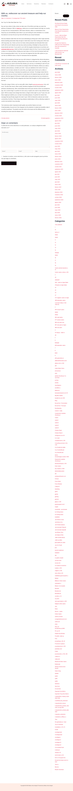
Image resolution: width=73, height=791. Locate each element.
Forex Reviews (59, 490)
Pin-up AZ (57, 639)
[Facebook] (68, 4)
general (57, 506)
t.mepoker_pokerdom (60, 724)
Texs (56, 729)
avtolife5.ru (58, 393)
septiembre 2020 (59, 199)
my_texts (57, 607)
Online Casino (58, 622)
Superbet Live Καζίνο (60, 699)
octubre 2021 (58, 166)
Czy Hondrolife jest (60, 455)
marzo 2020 (58, 215)
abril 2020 (57, 212)
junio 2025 (57, 97)
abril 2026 (57, 72)
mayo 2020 (58, 210)
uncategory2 (58, 752)
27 (55, 298)
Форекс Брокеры (59, 779)
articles (57, 387)
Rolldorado (58, 672)
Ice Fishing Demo (59, 518)
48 (55, 340)
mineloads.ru (58, 591)
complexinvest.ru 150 (60, 445)
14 (55, 247)
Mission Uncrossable (60, 594)
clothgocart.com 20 (60, 440)
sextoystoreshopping (38, 84)
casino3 (57, 430)
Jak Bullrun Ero (59, 529)
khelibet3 (57, 559)
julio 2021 (57, 174)
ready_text (57, 667)
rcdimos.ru (57, 665)
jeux (56, 554)
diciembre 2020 (59, 192)
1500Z (56, 255)
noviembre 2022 (59, 141)
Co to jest (57, 443)
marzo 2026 (58, 74)
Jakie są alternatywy (60, 544)
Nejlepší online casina (60, 612)
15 (55, 250)
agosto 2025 (58, 92)
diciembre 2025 (59, 82)
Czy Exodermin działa (60, 452)
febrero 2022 (58, 156)
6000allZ (57, 348)
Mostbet (57, 597)
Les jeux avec (58, 567)
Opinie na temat (59, 625)
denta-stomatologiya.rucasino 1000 (61, 461)
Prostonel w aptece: (60, 652)
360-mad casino (59, 322)
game (56, 498)
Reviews (43, 3)
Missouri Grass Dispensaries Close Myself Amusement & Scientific (62, 31)
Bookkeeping (58, 413)
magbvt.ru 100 (58, 577)
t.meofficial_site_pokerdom (62, 710)
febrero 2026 (58, 77)
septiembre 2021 (59, 169)
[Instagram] (64, 4)
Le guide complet (59, 564)
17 (55, 260)
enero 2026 (58, 80)
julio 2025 (57, 95)
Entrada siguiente (45, 118)
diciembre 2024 (59, 113)
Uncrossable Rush (59, 757)
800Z (56, 358)
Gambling (57, 495)
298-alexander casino (60, 305)
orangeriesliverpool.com (61, 627)
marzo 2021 (58, 184)
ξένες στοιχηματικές (60, 767)
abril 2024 (57, 131)
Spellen (57, 682)
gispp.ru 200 (58, 508)
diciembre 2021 (59, 161)
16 (55, 257)
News (56, 617)
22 (55, 291)
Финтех (57, 777)
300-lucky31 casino (60, 314)
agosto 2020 (58, 202)
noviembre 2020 (59, 194)
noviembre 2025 (59, 85)
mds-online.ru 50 (59, 580)
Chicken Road (58, 435)
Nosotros (35, 3)
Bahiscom (57, 395)
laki (56, 562)
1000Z (56, 234)
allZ (56, 370)
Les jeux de (58, 569)
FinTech (57, 485)
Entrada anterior (5, 118)
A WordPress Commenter (61, 63)
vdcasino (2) (58, 762)
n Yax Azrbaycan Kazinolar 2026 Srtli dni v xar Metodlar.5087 (62, 52)
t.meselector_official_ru (61, 727)
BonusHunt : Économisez (61, 408)
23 (55, 293)
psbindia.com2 (59, 657)
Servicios (28, 3)
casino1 (57, 425)
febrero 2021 (58, 187)
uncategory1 (58, 750)
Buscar (56, 13)
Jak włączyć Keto (59, 541)
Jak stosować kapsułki (61, 536)
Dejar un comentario (6, 18)
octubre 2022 (58, 143)
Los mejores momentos (61, 572)
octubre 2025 (58, 87)
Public (56, 659)
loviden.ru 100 (58, 574)
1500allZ (57, 252)
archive (57, 385)
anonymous (58, 376)
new (56, 614)
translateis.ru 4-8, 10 (60, 737)
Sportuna (57, 694)
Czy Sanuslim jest (59, 457)
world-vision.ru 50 (59, 765)
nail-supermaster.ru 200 (61, 609)
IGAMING (57, 523)
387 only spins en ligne (61, 330)
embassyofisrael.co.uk (61, 483)
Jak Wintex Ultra (59, 539)
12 (55, 242)
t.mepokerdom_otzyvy (61, 713)
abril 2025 (57, 103)
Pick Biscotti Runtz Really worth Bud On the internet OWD (61, 25)
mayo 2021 (58, 179)
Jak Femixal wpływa (60, 531)
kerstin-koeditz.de (59, 557)
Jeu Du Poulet (58, 552)
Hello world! (59, 65)
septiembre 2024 (59, 118)
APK (56, 378)
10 (55, 229)
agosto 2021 (58, 171)
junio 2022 (57, 146)
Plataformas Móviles (60, 642)
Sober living (58, 679)
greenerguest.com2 (60, 511)
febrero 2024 (58, 136)
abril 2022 (57, 151)
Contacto (49, 3)
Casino (56, 422)
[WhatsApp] (71, 4)
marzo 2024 (58, 133)
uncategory (58, 747)
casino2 (57, 427)
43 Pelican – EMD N (60, 337)
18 (55, 263)
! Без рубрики (58, 224)
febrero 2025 (58, 108)
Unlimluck (57, 760)
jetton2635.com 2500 (60, 549)
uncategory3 (58, 755)
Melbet (57, 586)
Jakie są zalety (59, 546)
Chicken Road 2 (59, 438)
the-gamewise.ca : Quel (61, 732)
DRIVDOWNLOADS (60, 478)
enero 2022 (58, 159)
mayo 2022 (58, 148)
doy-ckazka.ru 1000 (60, 475)
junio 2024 (57, 126)
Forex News (58, 488)
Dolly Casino (58, 472)
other (56, 632)
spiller (56, 689)
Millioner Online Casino (61, 589)
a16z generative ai (59, 363)
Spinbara (57, 692)
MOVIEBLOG (58, 602)
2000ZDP (57, 281)
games (56, 501)
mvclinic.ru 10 (58, 604)
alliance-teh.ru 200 (60, 368)
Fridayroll (57, 493)
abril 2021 (57, 182)
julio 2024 (57, 123)
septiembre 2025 (59, 90)
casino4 (57, 433)
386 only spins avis (60, 327)
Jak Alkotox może (59, 526)
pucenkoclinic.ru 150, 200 (61, 662)
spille (56, 687)
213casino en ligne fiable (61, 288)
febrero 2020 (58, 217)
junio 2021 (57, 177)
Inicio (22, 3)
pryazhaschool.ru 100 (60, 654)
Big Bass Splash (59, 400)
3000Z (56, 317)
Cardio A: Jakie (59, 416)
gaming (57, 503)
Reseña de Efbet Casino (61, 670)
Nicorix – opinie (59, 620)
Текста (57, 774)
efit (56, 480)
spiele (56, 684)
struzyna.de (58, 697)
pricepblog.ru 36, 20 (60, 649)
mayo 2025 (58, 100)
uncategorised (58, 742)
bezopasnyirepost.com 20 (62, 398)
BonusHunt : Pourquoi (60, 410)
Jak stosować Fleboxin (61, 534)
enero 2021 (58, 189)
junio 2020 (57, 207)
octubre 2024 (58, 115)
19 (55, 265)
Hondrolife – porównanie (61, 516)
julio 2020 (57, 205)
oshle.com (57, 630)
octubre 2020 (58, 197)
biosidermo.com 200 (60, 403)
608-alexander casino (60, 350)
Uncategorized (17, 18)
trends (56, 739)
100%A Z (57, 232)
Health (56, 513)
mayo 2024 (58, 128)
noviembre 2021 (59, 164)
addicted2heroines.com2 (61, 365)
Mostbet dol (58, 599)
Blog (56, 405)
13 (55, 245)
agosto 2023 (58, 138)
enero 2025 (58, 110)
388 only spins (59, 332)
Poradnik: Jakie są (60, 644)
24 (55, 296)
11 (55, 240)
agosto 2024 (58, 120)
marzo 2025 (58, 105)
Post (56, 647)
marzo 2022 (58, 154)
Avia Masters (58, 390)
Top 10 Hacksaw (59, 734)
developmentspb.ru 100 (61, 470)
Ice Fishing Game (59, 521)
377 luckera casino (60, 325)
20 (55, 279)
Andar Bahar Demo (60, 373)
